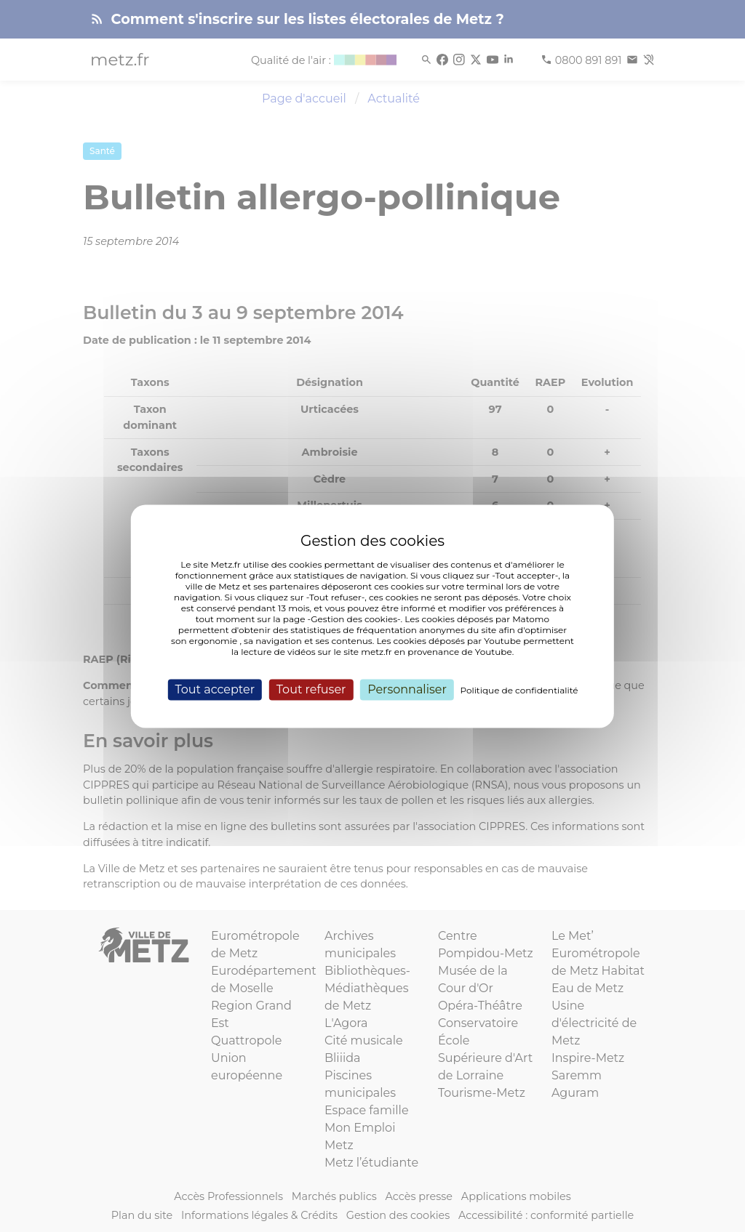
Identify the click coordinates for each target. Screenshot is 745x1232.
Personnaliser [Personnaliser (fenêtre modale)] (407, 689)
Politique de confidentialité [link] (519, 690)
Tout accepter (215, 689)
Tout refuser (311, 689)
